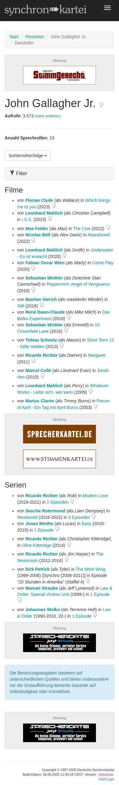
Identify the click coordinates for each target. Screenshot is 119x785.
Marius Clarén (39, 400)
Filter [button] (18, 173)
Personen (34, 36)
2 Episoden (58, 502)
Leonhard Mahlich (44, 213)
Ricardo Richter (41, 355)
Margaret (96, 355)
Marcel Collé (38, 370)
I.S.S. (27, 219)
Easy (86, 523)
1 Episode (44, 530)
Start (14, 36)
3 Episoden (79, 517)
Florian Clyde (39, 200)
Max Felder (36, 228)
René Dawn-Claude (45, 312)
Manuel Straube (41, 588)
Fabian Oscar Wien (44, 262)
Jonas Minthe (39, 523)
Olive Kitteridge (36, 545)
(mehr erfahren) (48, 116)
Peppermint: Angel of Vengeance (78, 284)
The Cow (82, 228)
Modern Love (95, 495)
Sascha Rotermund (45, 510)
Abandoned (99, 234)
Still (20, 305)
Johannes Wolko (42, 609)
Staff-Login (106, 779)
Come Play (102, 262)
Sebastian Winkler (44, 277)
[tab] (59, 173)
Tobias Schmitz (41, 340)
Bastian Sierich (41, 299)
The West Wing (90, 569)
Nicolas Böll (37, 234)
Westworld (27, 517)
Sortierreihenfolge (28, 155)
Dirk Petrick (37, 569)
